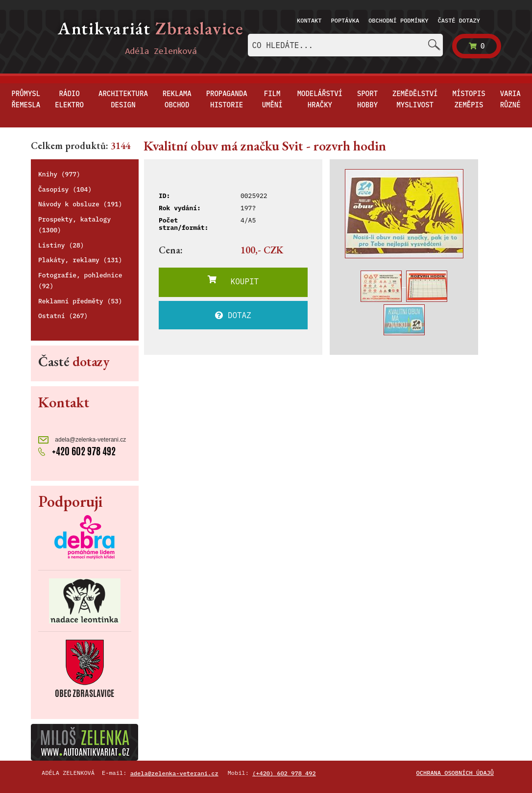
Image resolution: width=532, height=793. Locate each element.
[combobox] (345, 45)
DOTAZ (233, 315)
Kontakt (309, 20)
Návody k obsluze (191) (80, 204)
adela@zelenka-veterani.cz (82, 440)
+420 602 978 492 (77, 451)
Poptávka (345, 20)
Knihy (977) (59, 174)
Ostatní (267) (63, 316)
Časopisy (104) (65, 189)
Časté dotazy (459, 20)
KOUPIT (233, 280)
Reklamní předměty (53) (80, 301)
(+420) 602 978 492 (284, 773)
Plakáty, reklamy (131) (80, 260)
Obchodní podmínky (398, 20)
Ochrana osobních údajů (455, 772)
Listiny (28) (61, 245)
